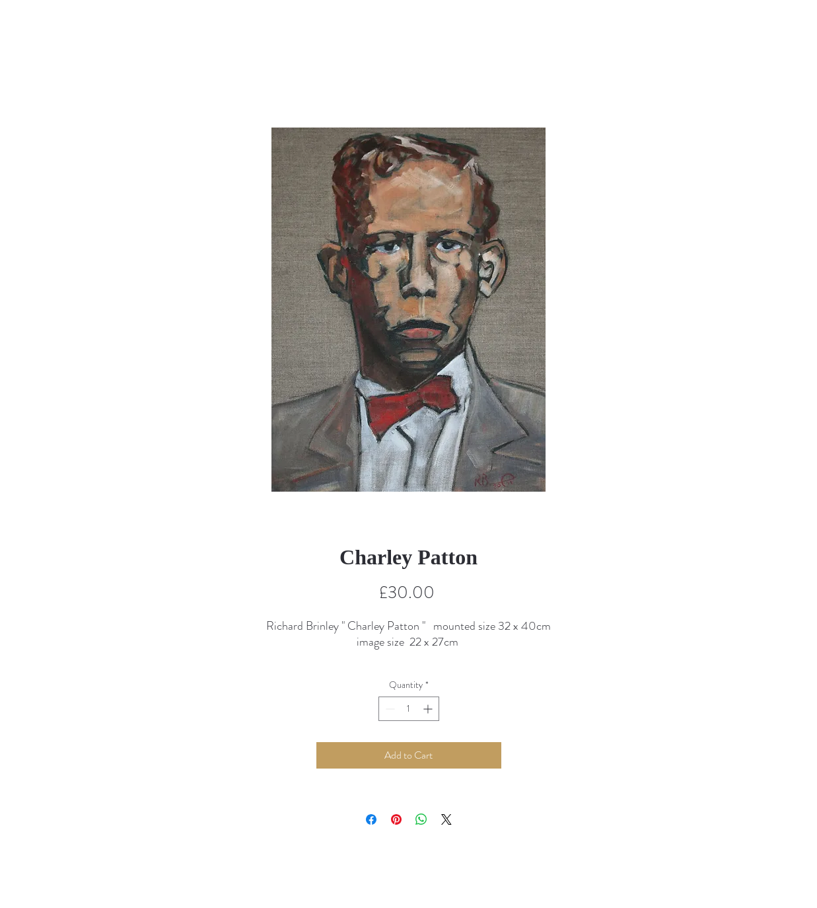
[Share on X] (446, 819)
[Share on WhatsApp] (421, 819)
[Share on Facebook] (371, 819)
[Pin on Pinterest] (396, 819)
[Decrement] (388, 708)
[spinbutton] (409, 708)
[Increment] (429, 708)
